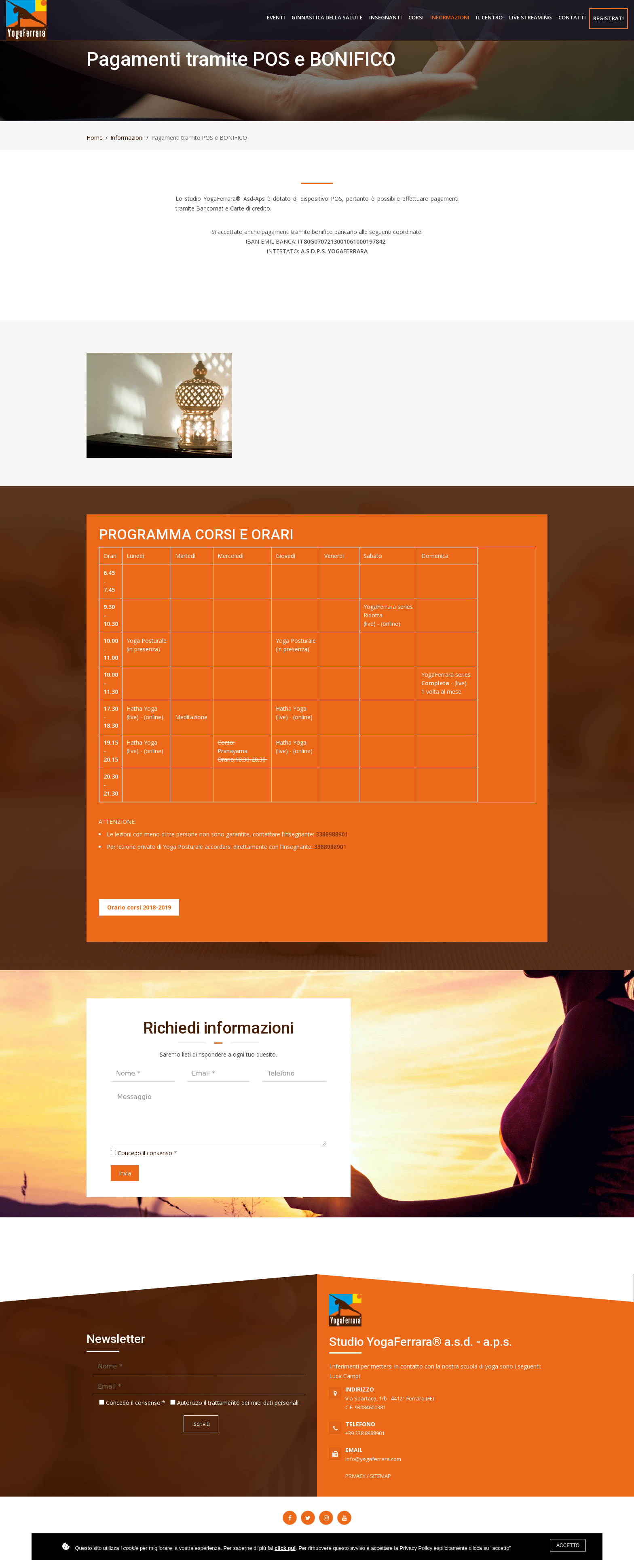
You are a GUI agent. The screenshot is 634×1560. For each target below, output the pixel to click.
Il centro (489, 17)
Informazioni (449, 17)
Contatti (572, 17)
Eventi (276, 17)
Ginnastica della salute (327, 17)
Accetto (567, 1545)
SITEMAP (380, 1476)
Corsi (416, 17)
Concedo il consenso (145, 1153)
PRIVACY (355, 1476)
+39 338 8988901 (446, 1428)
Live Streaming (530, 17)
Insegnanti (385, 17)
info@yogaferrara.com (446, 1454)
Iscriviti (201, 1423)
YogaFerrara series (388, 607)
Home (95, 137)
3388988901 (332, 834)
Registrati (608, 18)
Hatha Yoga (142, 708)
